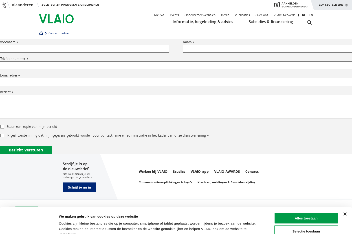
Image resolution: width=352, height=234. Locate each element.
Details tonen (240, 225)
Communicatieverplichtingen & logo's (165, 182)
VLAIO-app (200, 171)
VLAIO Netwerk (284, 15)
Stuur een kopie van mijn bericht (32, 126)
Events (174, 15)
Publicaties (242, 15)
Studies (179, 171)
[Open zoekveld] (309, 22)
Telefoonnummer (12, 58)
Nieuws (159, 15)
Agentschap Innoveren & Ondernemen (70, 5)
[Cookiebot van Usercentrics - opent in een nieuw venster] (29, 225)
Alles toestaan (306, 194)
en (311, 15)
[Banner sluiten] (345, 190)
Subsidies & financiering (271, 21)
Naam (187, 42)
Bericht (5, 92)
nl (304, 15)
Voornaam (7, 42)
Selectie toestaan (306, 208)
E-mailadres (8, 75)
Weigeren (306, 221)
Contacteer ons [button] (331, 3)
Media (225, 15)
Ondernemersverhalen (200, 15)
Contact (252, 171)
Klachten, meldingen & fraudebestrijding (226, 182)
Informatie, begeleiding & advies (203, 21)
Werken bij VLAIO (153, 171)
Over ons (261, 15)
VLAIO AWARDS (227, 171)
